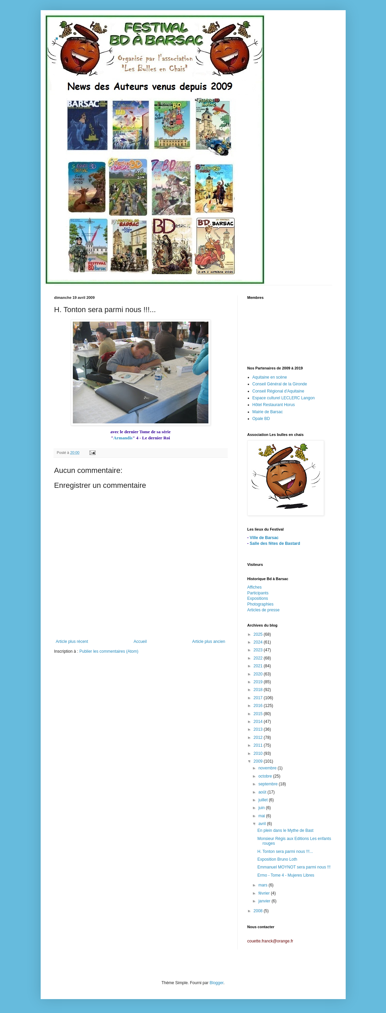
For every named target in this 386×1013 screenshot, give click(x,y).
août (262, 792)
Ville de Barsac (264, 537)
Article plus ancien (208, 641)
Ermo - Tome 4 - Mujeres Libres (285, 875)
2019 (258, 682)
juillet (263, 800)
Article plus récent (72, 641)
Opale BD (261, 418)
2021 (258, 666)
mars (263, 885)
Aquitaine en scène (269, 377)
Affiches (254, 587)
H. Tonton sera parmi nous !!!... (285, 851)
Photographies (260, 604)
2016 (258, 705)
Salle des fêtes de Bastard (275, 543)
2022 (258, 658)
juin (262, 807)
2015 (258, 713)
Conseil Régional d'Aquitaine (278, 391)
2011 (258, 745)
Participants (258, 593)
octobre (265, 776)
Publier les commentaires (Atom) (108, 651)
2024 (258, 642)
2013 (258, 729)
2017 (258, 697)
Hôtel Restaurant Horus (273, 404)
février (264, 893)
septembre (268, 784)
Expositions (257, 598)
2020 (258, 674)
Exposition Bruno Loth (277, 859)
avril (262, 823)
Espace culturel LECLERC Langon (283, 398)
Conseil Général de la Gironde (279, 384)
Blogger (217, 982)
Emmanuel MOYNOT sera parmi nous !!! (293, 867)
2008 (258, 911)
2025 (258, 634)
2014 (258, 721)
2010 (258, 753)
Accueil (140, 641)
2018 (258, 689)
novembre (268, 768)
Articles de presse (263, 610)
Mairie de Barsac (267, 411)
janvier (264, 901)
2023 (258, 650)
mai (262, 816)
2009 (258, 761)
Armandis (123, 437)
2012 (258, 737)
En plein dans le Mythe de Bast (285, 830)
